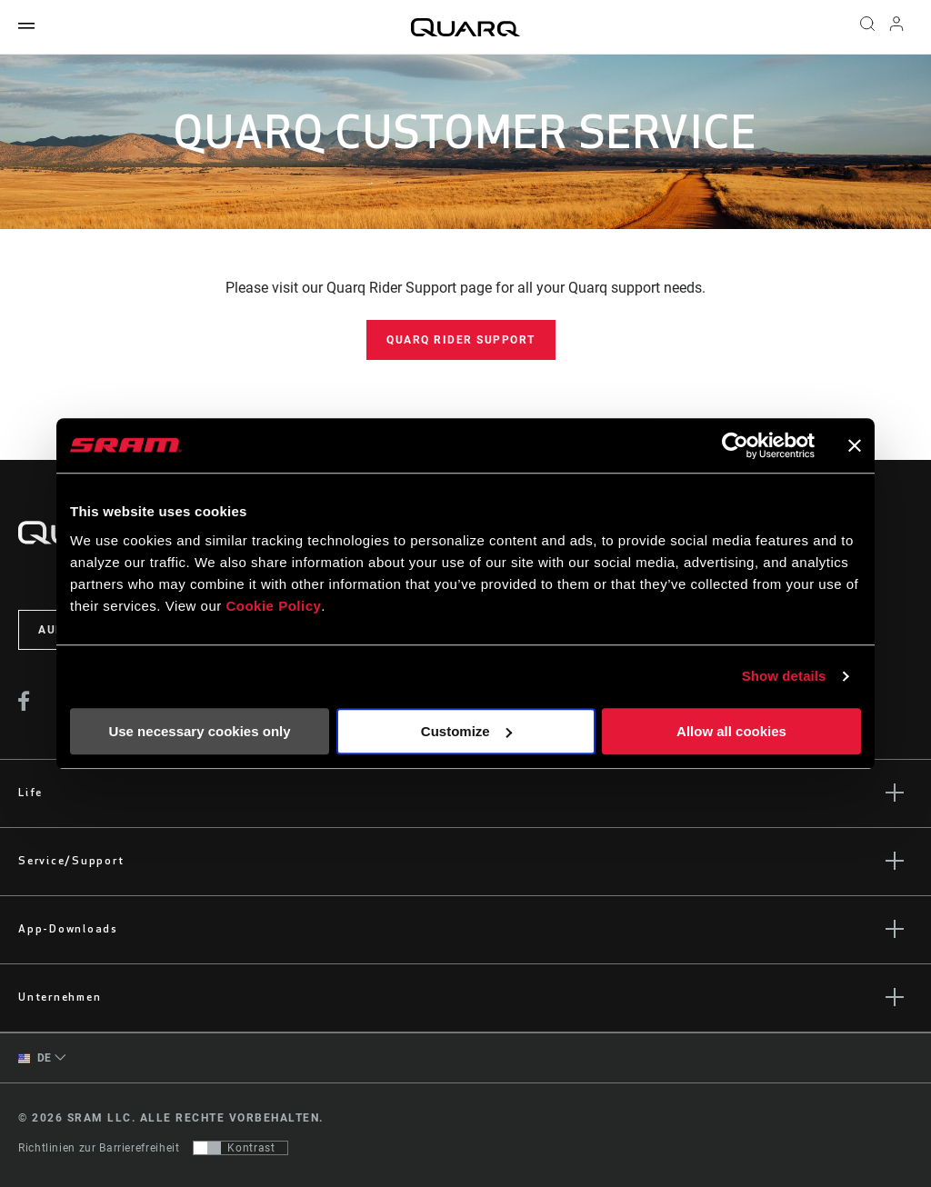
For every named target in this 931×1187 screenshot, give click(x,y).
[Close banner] (854, 445)
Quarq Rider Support (461, 340)
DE (35, 1058)
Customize (466, 731)
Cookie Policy (273, 605)
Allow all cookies (731, 731)
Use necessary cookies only (199, 731)
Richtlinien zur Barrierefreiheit (98, 1148)
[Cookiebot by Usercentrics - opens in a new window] (735, 445)
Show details (784, 675)
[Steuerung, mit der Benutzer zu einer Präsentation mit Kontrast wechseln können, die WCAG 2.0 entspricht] (240, 1148)
